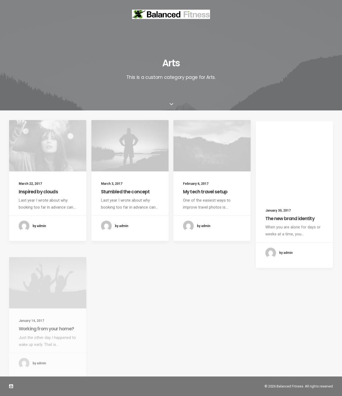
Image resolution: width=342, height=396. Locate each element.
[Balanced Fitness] (171, 14)
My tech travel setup (205, 194)
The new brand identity (289, 231)
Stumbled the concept (125, 192)
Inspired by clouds (38, 192)
